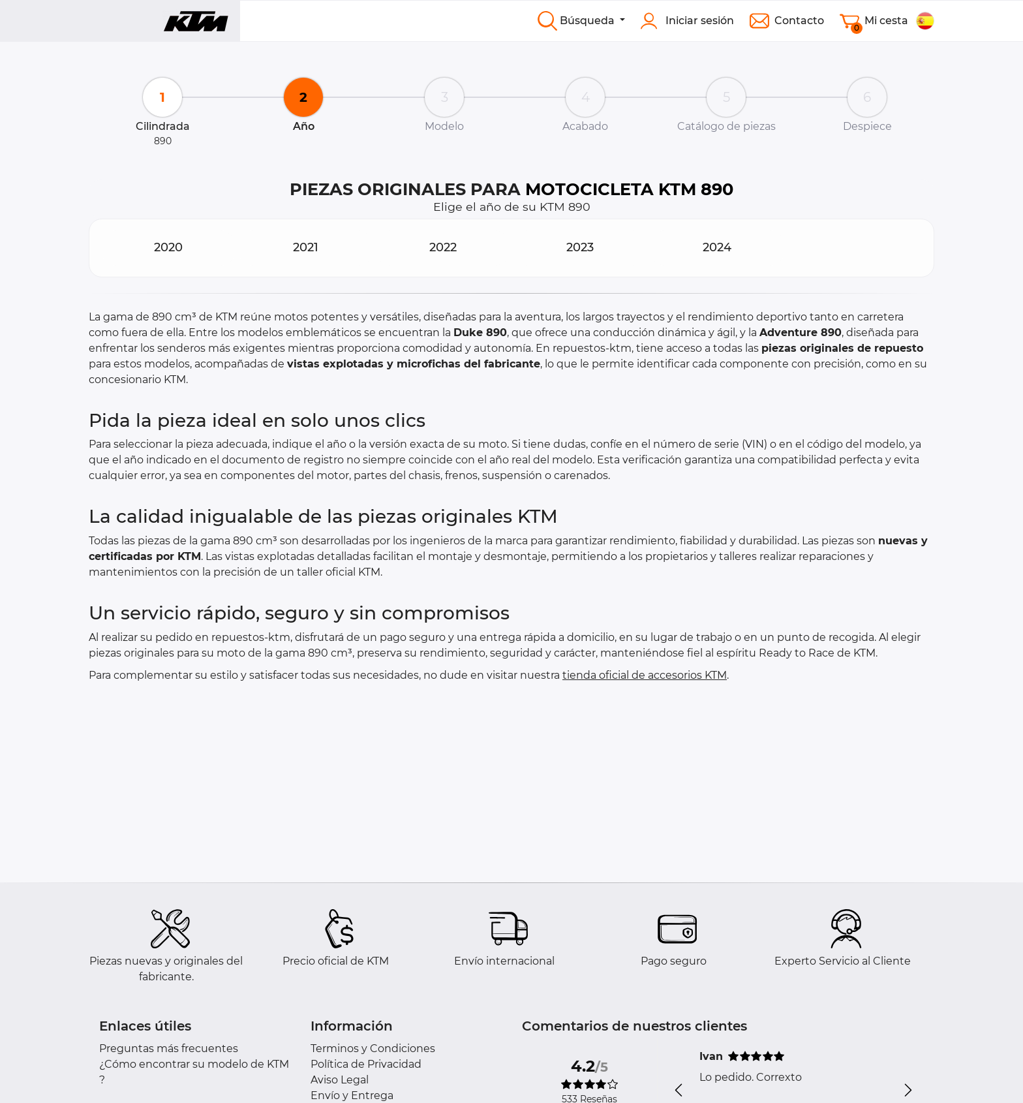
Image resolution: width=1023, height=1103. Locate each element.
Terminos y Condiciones (373, 1048)
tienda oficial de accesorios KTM (644, 675)
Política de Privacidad (366, 1064)
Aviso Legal (340, 1080)
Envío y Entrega (352, 1095)
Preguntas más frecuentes (168, 1048)
